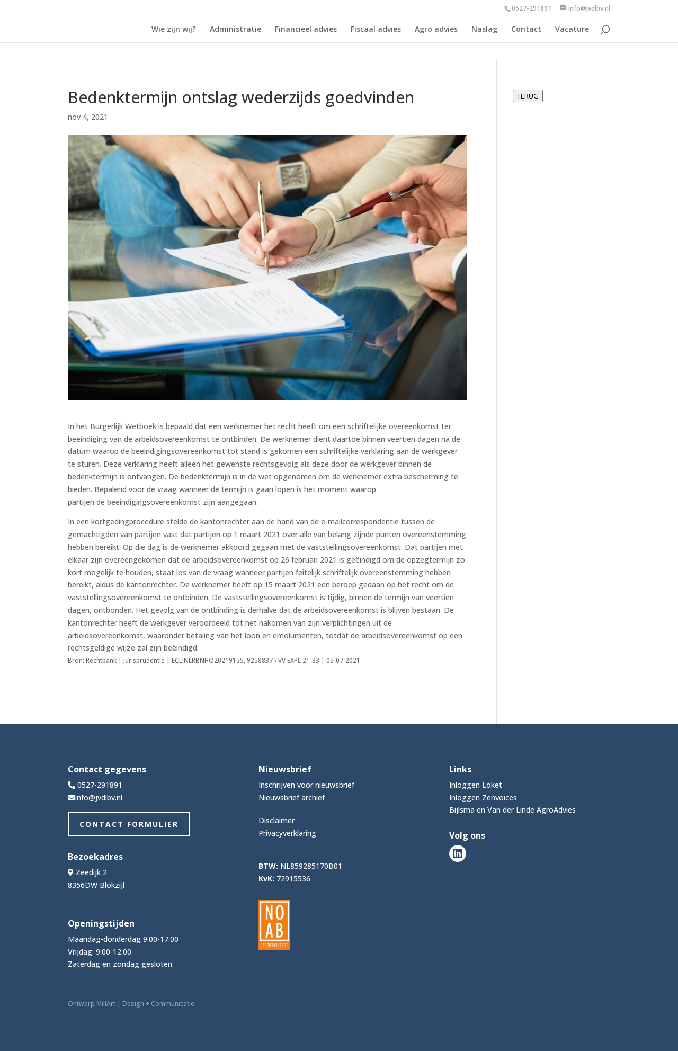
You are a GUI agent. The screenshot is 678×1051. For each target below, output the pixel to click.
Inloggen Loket (475, 785)
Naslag (484, 29)
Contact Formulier (129, 824)
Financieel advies (306, 29)
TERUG (528, 96)
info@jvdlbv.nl (98, 797)
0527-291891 (531, 8)
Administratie (235, 29)
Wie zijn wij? (173, 29)
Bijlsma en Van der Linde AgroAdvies (512, 810)
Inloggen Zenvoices (483, 797)
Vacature (572, 29)
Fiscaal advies (376, 29)
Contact (526, 29)
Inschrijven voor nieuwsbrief (306, 785)
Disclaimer (276, 820)
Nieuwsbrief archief (291, 797)
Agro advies (436, 29)
